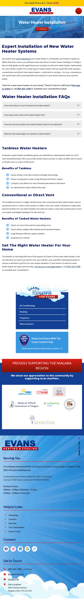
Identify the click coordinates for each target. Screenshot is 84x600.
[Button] (42, 29)
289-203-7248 (24, 88)
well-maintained (23, 58)
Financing (13, 516)
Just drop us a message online (47, 266)
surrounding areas (22, 471)
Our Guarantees (17, 529)
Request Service (16, 575)
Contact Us (13, 581)
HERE (56, 3)
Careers (13, 520)
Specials (13, 525)
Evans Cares (15, 533)
